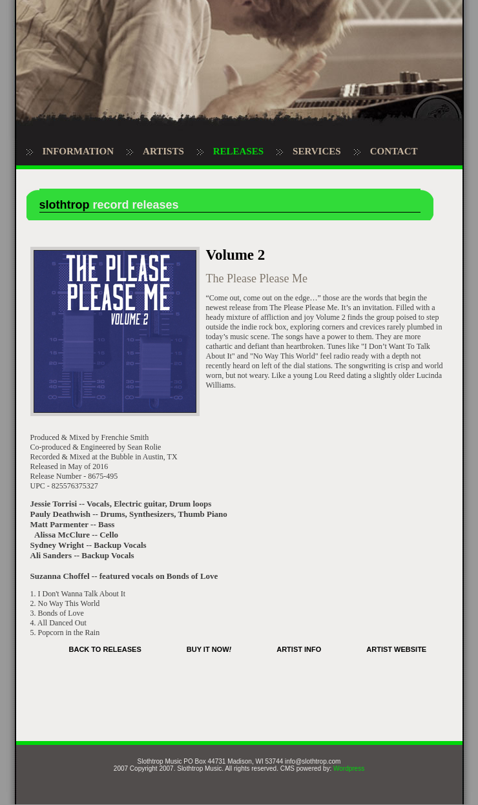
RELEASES (238, 151)
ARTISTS (163, 151)
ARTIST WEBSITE (396, 649)
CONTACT (394, 151)
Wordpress (348, 768)
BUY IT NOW (209, 649)
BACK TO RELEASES (105, 649)
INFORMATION (78, 151)
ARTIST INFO (298, 649)
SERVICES (317, 151)
